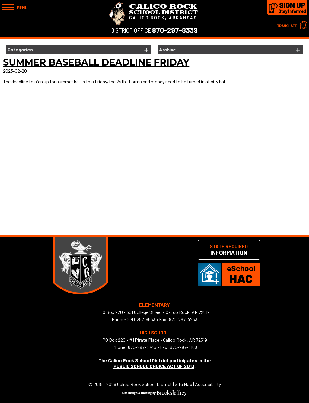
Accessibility (208, 384)
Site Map (183, 384)
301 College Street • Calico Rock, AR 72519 (168, 312)
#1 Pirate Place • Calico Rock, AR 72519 (168, 340)
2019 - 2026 (105, 384)
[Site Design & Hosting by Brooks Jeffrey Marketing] (155, 394)
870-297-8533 (141, 319)
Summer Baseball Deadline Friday (96, 62)
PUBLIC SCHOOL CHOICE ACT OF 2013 (153, 366)
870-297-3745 (142, 347)
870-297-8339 (175, 30)
